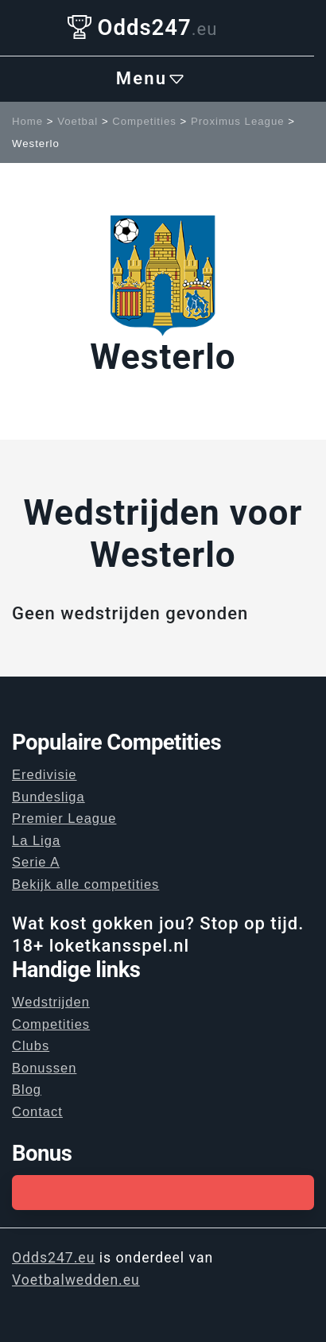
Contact (37, 1111)
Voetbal (77, 121)
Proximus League (238, 121)
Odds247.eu (53, 1258)
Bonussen (44, 1068)
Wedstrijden (51, 1002)
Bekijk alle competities (85, 884)
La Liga (36, 840)
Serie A (36, 862)
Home (27, 121)
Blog (26, 1089)
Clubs (30, 1045)
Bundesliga (48, 796)
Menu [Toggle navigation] (151, 78)
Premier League (64, 818)
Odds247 (143, 27)
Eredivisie (44, 774)
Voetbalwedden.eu (76, 1280)
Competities (144, 121)
